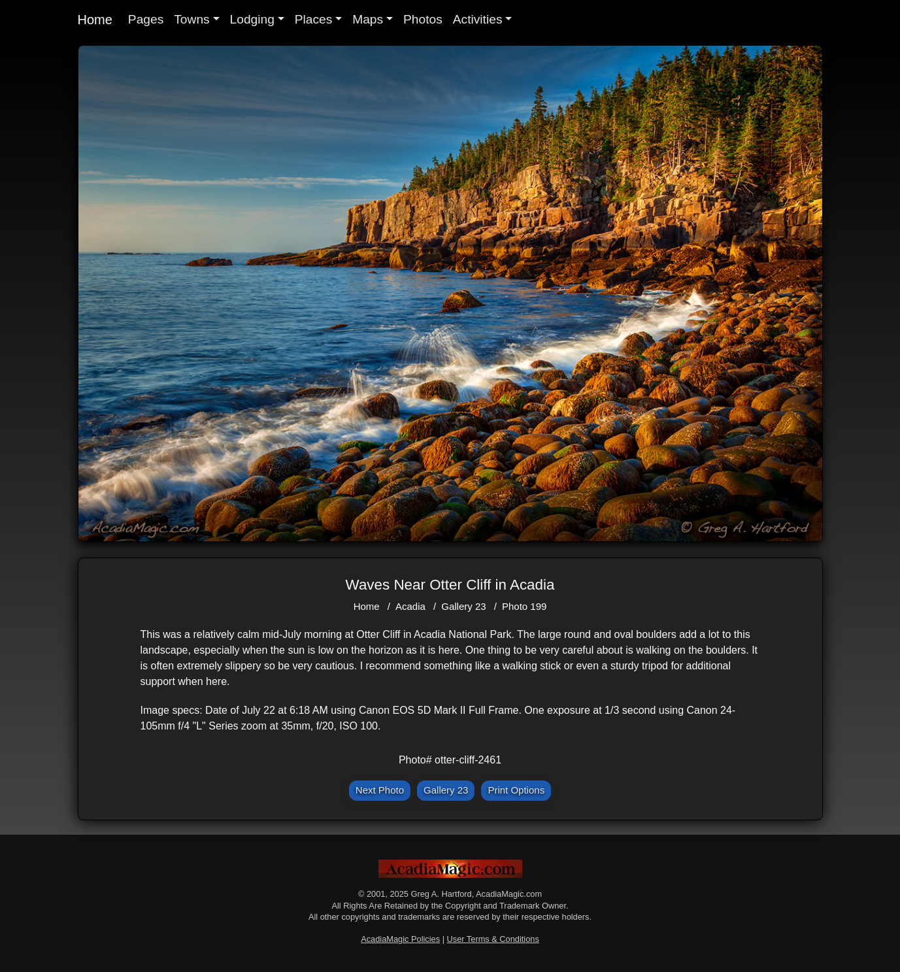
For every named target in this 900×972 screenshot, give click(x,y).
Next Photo (380, 790)
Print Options (516, 790)
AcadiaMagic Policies (400, 939)
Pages (145, 19)
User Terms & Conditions (493, 939)
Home (95, 19)
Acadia (410, 606)
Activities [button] (478, 19)
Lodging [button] (252, 19)
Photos (422, 19)
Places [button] (314, 19)
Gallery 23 (463, 606)
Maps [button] (367, 19)
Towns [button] (191, 19)
